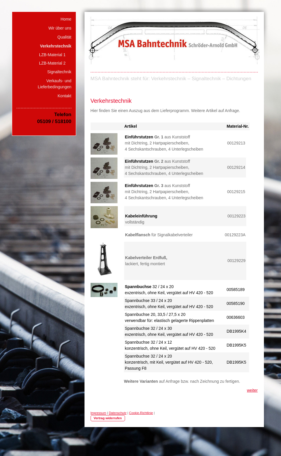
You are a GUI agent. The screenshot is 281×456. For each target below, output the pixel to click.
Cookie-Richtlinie (141, 413)
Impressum (98, 413)
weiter (252, 390)
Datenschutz (117, 413)
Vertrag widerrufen (108, 418)
